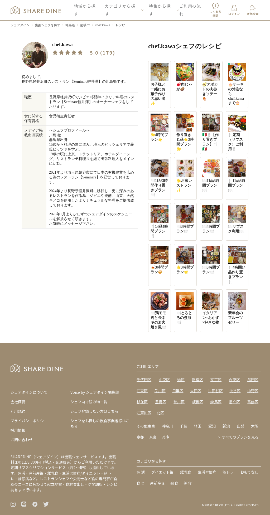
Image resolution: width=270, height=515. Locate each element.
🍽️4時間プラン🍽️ (211, 219)
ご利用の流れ (190, 10)
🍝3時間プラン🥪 (159, 260)
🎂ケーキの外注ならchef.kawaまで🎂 (237, 84)
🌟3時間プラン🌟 (185, 260)
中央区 (164, 379)
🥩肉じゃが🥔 (185, 77)
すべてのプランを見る (240, 437)
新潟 (226, 426)
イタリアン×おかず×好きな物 (211, 308)
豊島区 (160, 401)
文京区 (215, 379)
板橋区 (197, 401)
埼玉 (197, 426)
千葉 (183, 426)
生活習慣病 (207, 472)
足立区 (234, 401)
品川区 (160, 390)
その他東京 (146, 426)
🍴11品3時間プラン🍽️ (237, 175)
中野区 (252, 390)
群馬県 (70, 25)
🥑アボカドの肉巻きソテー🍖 (211, 82)
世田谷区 (215, 390)
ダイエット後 (162, 472)
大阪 (254, 426)
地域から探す (85, 10)
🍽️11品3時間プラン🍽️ (211, 175)
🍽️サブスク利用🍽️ (237, 219)
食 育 (141, 483)
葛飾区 (252, 401)
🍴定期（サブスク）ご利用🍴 (237, 132)
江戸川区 (144, 412)
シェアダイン (20, 25)
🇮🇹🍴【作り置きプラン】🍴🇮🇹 (211, 132)
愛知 (212, 426)
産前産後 (157, 483)
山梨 (240, 426)
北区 (160, 412)
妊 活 (141, 472)
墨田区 (252, 379)
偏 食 (174, 483)
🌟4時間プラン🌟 (159, 128)
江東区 (142, 390)
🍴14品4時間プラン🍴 (159, 221)
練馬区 (215, 401)
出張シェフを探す (47, 25)
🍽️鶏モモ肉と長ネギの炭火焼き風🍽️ (159, 310)
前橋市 (85, 25)
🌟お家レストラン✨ (185, 175)
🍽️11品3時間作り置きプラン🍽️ (159, 178)
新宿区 (197, 379)
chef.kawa (102, 25)
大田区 (195, 390)
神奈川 (167, 426)
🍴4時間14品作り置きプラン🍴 (237, 265)
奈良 (153, 437)
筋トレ (228, 472)
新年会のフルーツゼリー (237, 308)
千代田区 (144, 379)
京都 (140, 437)
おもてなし (249, 472)
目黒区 (177, 390)
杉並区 (142, 401)
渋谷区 (234, 390)
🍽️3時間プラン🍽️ (185, 219)
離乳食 (185, 472)
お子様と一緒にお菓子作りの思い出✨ (159, 84)
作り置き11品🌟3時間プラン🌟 (185, 132)
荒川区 (179, 401)
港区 (181, 379)
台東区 (234, 379)
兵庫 (165, 437)
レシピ (120, 25)
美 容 (188, 483)
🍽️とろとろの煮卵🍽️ (185, 308)
